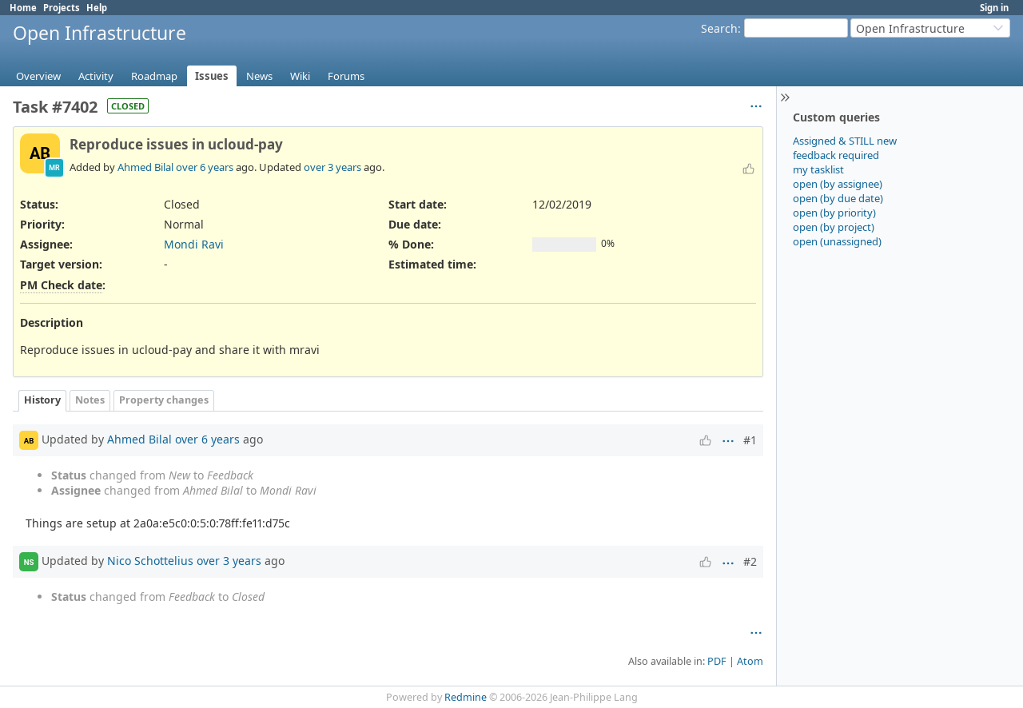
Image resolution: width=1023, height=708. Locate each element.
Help (96, 8)
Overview (38, 76)
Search (719, 28)
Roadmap (154, 76)
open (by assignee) (837, 184)
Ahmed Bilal (145, 167)
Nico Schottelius (150, 560)
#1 (750, 439)
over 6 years (204, 167)
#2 (750, 561)
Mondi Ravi (194, 244)
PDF (716, 661)
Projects (61, 8)
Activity (95, 76)
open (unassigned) (837, 241)
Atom (750, 661)
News (259, 76)
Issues (212, 76)
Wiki (300, 76)
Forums (346, 76)
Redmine (465, 697)
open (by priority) (834, 212)
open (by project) (833, 227)
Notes (90, 400)
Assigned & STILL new (845, 140)
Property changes (164, 400)
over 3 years (332, 167)
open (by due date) (838, 198)
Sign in (994, 8)
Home (23, 8)
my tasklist (818, 169)
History (42, 400)
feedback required (836, 155)
